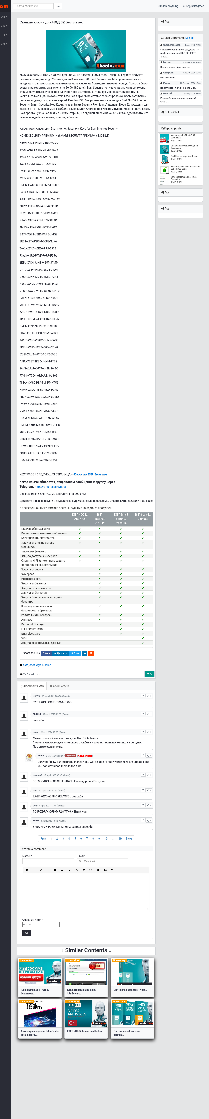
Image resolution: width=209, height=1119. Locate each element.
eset (55, 690)
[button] (193, 6)
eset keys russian (70, 690)
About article (89, 711)
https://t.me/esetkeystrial (80, 495)
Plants (21, 35)
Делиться (90, 678)
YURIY (64, 849)
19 (139, 868)
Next (148, 868)
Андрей (65, 738)
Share (76, 678)
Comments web (62, 711)
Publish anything (168, 6)
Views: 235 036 (60, 699)
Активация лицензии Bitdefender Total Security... (63, 1064)
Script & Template (21, 26)
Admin (69, 784)
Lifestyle (21, 17)
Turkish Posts (21, 44)
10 (124, 868)
